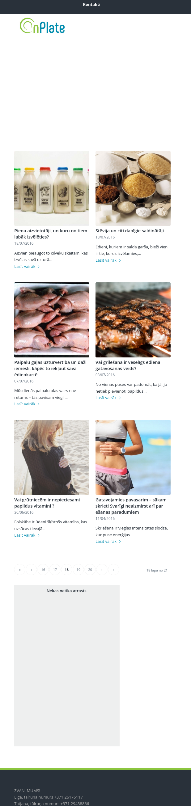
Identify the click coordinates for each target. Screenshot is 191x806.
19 (79, 569)
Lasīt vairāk (27, 266)
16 (43, 569)
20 (90, 569)
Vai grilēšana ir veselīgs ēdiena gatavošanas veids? (128, 365)
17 (55, 569)
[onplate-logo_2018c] (79, 26)
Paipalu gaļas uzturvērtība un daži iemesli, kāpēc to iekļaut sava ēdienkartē (50, 368)
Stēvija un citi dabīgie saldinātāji (130, 231)
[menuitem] (91, 4)
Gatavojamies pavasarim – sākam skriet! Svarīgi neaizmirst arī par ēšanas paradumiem (131, 506)
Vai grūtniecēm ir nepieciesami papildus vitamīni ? (47, 503)
